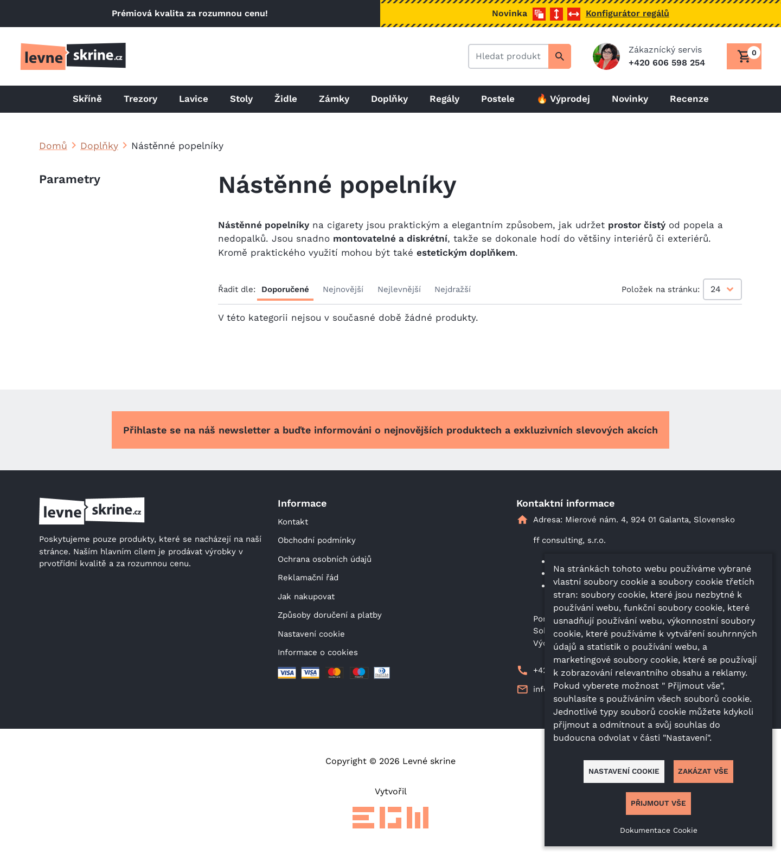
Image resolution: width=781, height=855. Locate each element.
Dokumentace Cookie (658, 830)
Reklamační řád (308, 577)
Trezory (140, 98)
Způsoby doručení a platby (330, 615)
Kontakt (293, 522)
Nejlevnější (399, 289)
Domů (53, 145)
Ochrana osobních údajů (325, 559)
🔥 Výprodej (563, 98)
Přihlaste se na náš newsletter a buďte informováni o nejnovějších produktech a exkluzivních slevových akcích (390, 430)
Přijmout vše (658, 803)
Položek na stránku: (661, 289)
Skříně (87, 98)
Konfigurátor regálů (627, 13)
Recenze (689, 98)
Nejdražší (452, 289)
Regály (444, 98)
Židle (285, 98)
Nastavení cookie (311, 634)
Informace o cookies (318, 652)
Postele (498, 98)
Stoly (241, 98)
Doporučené (285, 289)
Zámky (334, 98)
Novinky (630, 98)
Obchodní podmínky (317, 540)
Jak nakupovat (306, 596)
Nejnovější (343, 289)
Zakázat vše (703, 771)
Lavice (193, 98)
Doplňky (389, 98)
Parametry (69, 179)
